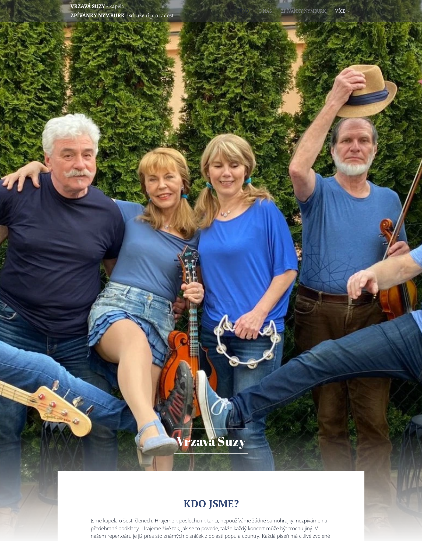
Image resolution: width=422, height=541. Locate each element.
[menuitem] (243, 11)
